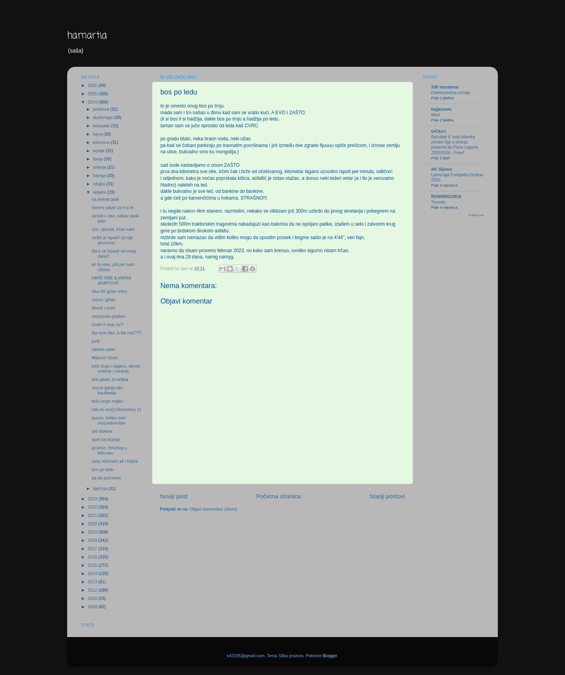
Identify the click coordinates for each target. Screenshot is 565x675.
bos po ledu (103, 469)
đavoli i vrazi (103, 307)
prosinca (101, 109)
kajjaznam (441, 109)
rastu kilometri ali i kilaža (115, 461)
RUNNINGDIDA (446, 196)
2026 (93, 85)
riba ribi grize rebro (109, 291)
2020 (93, 523)
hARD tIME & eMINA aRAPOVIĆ (111, 280)
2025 (93, 93)
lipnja (98, 158)
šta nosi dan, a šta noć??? (116, 332)
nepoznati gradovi (108, 316)
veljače (100, 192)
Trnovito (438, 202)
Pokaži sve (476, 215)
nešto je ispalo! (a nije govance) (112, 240)
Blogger (329, 655)
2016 (93, 556)
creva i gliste (103, 299)
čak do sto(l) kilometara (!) (116, 409)
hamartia (87, 35)
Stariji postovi (387, 496)
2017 (93, 548)
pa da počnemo (106, 477)
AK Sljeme (441, 169)
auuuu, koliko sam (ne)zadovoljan (109, 420)
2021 (93, 515)
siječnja (100, 488)
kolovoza (102, 142)
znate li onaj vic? (107, 324)
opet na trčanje (106, 439)
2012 (93, 590)
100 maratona (445, 87)
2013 (93, 581)
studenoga (103, 117)
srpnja (99, 150)
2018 (93, 540)
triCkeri (438, 131)
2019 (93, 532)
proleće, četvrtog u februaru (109, 450)
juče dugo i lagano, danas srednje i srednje (116, 368)
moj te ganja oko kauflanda (107, 390)
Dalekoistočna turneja (450, 93)
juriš (96, 341)
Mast (435, 115)
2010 (93, 598)
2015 (93, 565)
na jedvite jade (105, 199)
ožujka (99, 183)
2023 (93, 498)
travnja (100, 175)
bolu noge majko (107, 401)
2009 (93, 606)
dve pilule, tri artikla (110, 379)
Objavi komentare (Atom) (213, 509)
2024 (93, 102)
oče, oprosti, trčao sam (113, 229)
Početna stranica (278, 496)
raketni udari (103, 349)
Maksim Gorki (105, 357)
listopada (102, 125)
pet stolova (102, 431)
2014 (93, 573)
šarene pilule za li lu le (113, 207)
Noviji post (174, 496)
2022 (93, 507)
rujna (98, 134)
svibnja (100, 167)
